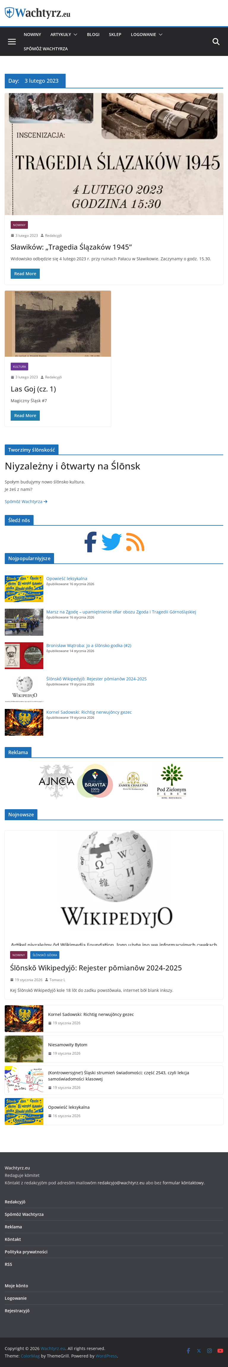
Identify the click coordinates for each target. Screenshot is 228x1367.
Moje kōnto (16, 1285)
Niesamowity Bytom (67, 1044)
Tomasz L (57, 979)
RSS (8, 1264)
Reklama (13, 1227)
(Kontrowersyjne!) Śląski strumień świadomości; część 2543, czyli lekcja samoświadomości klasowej (118, 1076)
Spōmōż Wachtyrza (46, 48)
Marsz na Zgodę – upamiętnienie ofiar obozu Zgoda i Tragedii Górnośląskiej (121, 612)
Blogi (93, 34)
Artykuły (60, 34)
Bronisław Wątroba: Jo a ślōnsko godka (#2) (88, 645)
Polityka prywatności (26, 1252)
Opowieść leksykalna (66, 578)
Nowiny (32, 34)
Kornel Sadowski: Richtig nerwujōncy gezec (89, 712)
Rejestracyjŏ (17, 1310)
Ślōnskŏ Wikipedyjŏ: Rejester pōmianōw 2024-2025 (96, 679)
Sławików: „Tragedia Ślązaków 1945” (71, 247)
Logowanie (143, 34)
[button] (74, 34)
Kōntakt (13, 1239)
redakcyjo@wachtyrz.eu (121, 1183)
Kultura (19, 366)
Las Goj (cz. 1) (33, 389)
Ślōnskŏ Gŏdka (45, 955)
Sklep (115, 34)
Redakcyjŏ (53, 235)
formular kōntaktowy (183, 1183)
